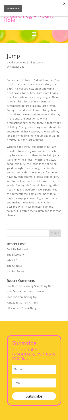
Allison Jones (18, 62)
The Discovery (15, 254)
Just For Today (15, 271)
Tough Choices (35, 291)
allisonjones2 (15, 308)
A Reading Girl (15, 302)
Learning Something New (38, 286)
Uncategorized (15, 66)
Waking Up (30, 297)
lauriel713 (13, 297)
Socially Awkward (17, 249)
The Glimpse (14, 265)
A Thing (33, 302)
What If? (12, 260)
